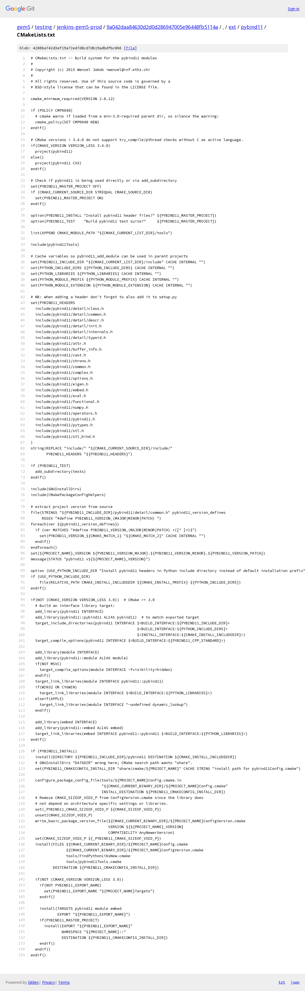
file (130, 48)
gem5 (23, 27)
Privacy (48, 982)
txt (281, 982)
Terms (64, 982)
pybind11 (252, 27)
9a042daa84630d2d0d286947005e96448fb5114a (162, 27)
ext (232, 27)
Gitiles (33, 982)
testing (43, 27)
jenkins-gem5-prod (79, 27)
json (295, 982)
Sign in (293, 8)
